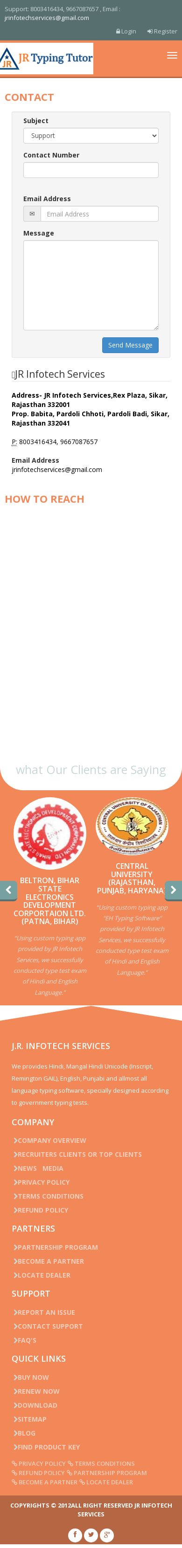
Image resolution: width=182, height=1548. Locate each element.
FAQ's (24, 1340)
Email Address (47, 198)
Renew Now (36, 1391)
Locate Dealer (41, 1275)
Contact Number (51, 155)
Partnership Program (55, 1247)
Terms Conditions (48, 1196)
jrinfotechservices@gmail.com (47, 17)
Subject (36, 120)
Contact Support (47, 1326)
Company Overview (49, 1140)
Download (34, 1405)
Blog (23, 1433)
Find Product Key (46, 1447)
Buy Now (30, 1377)
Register (162, 31)
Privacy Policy (41, 1182)
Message (38, 233)
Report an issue (43, 1312)
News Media (37, 1168)
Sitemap (29, 1419)
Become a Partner (48, 1261)
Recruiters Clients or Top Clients (77, 1154)
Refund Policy (40, 1210)
